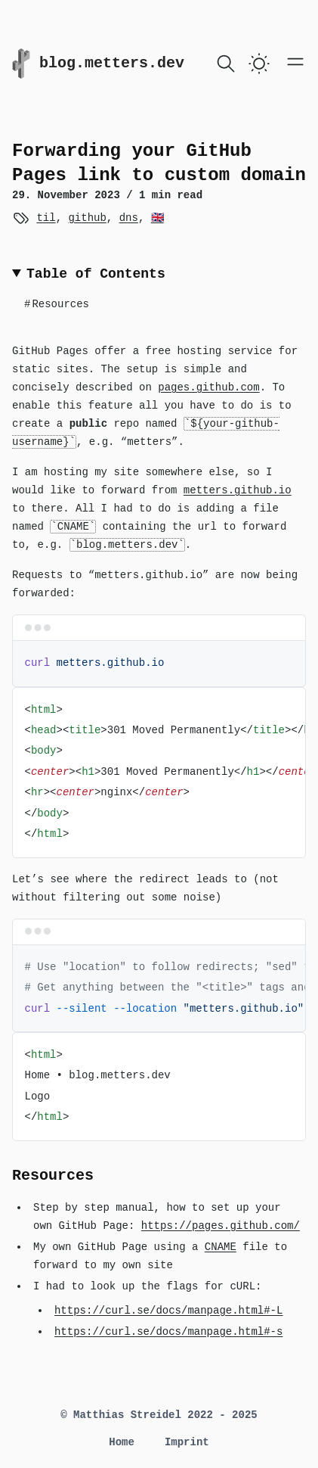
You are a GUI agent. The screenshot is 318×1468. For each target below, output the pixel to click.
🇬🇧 (157, 217)
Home (121, 1442)
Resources (56, 304)
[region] (159, 772)
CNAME (220, 1247)
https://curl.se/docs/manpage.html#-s (168, 1332)
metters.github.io (238, 490)
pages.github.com (208, 387)
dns (128, 217)
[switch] (259, 63)
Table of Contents (95, 273)
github (87, 217)
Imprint (187, 1442)
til (45, 217)
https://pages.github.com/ (220, 1226)
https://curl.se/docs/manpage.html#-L (168, 1311)
